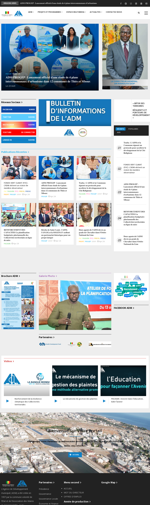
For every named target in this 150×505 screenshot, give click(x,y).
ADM (31, 12)
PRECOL (22, 191)
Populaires (133, 129)
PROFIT (6, 194)
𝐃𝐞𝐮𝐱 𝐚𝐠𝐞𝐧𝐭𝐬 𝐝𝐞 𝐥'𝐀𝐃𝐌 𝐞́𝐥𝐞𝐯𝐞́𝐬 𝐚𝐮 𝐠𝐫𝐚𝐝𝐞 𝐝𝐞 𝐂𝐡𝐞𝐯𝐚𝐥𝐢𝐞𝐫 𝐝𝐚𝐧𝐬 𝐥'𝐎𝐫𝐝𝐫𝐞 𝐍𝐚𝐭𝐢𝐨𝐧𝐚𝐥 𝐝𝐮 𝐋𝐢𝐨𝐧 (133, 240)
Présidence (44, 489)
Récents (120, 129)
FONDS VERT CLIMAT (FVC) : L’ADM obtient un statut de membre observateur (134, 168)
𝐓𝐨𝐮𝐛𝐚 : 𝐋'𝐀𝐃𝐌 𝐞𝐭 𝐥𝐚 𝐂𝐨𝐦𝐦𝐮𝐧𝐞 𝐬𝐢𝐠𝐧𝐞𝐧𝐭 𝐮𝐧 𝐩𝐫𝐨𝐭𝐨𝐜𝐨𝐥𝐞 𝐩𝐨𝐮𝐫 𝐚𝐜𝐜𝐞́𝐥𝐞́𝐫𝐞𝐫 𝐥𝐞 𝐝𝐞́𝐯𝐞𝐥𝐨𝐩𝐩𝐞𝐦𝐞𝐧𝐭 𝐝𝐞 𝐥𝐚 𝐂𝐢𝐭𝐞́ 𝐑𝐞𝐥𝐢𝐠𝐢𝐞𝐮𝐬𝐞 (135, 148)
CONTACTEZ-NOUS (115, 12)
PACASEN (10, 191)
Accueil (76, 454)
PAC (5, 191)
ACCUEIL (68, 488)
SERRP (19, 194)
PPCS (16, 191)
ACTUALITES (97, 12)
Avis (118, 132)
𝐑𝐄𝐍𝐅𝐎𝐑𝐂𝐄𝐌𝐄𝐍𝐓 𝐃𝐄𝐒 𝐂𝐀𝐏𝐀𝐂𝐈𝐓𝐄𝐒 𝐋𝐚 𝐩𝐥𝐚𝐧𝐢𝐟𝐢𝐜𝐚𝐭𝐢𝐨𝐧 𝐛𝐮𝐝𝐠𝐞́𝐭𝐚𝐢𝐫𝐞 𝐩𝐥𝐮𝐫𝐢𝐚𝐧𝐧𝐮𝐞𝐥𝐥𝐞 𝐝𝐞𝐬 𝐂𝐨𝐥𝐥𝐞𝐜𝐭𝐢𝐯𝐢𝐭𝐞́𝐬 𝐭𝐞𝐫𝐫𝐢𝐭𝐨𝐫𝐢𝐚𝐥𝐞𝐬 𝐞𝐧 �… (134, 218)
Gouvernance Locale (48, 498)
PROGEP (9, 74)
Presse (28, 191)
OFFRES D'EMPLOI (72, 496)
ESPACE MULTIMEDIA (76, 12)
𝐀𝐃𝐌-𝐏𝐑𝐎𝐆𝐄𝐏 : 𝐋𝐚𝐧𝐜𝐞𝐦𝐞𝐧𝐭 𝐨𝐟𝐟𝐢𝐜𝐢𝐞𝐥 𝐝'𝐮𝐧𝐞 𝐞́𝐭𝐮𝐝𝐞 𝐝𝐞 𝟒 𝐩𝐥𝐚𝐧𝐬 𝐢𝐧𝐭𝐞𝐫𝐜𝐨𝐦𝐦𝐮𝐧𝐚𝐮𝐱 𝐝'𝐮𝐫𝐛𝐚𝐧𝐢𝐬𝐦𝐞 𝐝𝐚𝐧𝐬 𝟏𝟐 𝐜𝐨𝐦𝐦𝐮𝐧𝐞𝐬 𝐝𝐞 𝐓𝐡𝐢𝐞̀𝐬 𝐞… (134, 192)
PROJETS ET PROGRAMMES (50, 12)
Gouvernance (45, 493)
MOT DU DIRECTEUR (74, 492)
